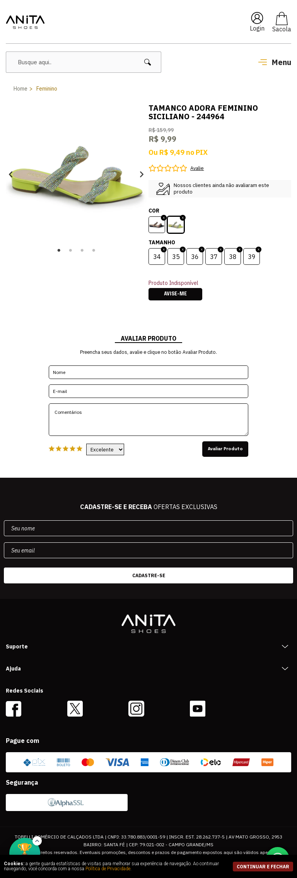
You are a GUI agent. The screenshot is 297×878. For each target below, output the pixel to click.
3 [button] (82, 250)
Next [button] (142, 174)
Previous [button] (10, 174)
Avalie (197, 168)
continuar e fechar (263, 866)
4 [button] (93, 250)
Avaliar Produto (225, 449)
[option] (76, 174)
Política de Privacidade (107, 868)
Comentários (148, 419)
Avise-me (175, 294)
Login (257, 28)
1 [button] (59, 250)
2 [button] (70, 250)
